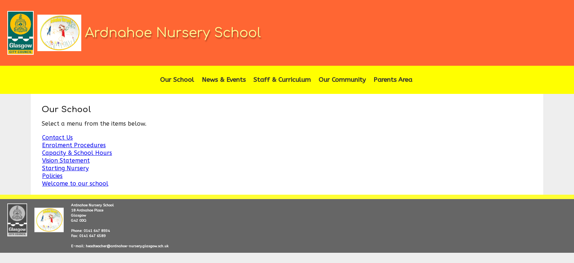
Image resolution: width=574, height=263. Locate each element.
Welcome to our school (75, 183)
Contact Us (57, 137)
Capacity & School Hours (77, 152)
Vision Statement (66, 160)
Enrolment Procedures (74, 145)
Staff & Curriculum (282, 80)
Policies (52, 175)
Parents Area (392, 80)
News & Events (224, 80)
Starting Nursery (65, 168)
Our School (177, 80)
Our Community (342, 80)
